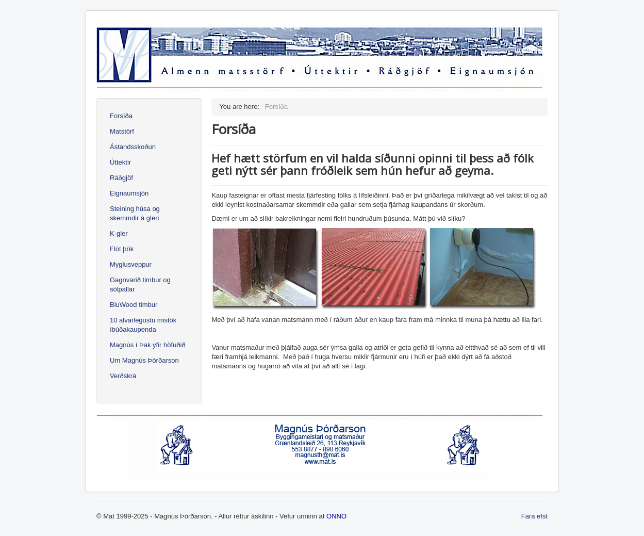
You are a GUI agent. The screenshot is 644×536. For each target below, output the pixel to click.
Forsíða (121, 116)
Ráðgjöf (121, 178)
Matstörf (122, 131)
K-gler (119, 233)
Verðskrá (123, 376)
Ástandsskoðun (133, 147)
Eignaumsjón (129, 193)
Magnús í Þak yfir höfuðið (148, 345)
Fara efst (534, 516)
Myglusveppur (131, 264)
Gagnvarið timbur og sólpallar (140, 284)
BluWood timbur (133, 304)
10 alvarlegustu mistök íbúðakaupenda (143, 324)
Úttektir (120, 162)
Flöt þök (122, 249)
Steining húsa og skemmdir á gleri (135, 213)
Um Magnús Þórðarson (144, 360)
